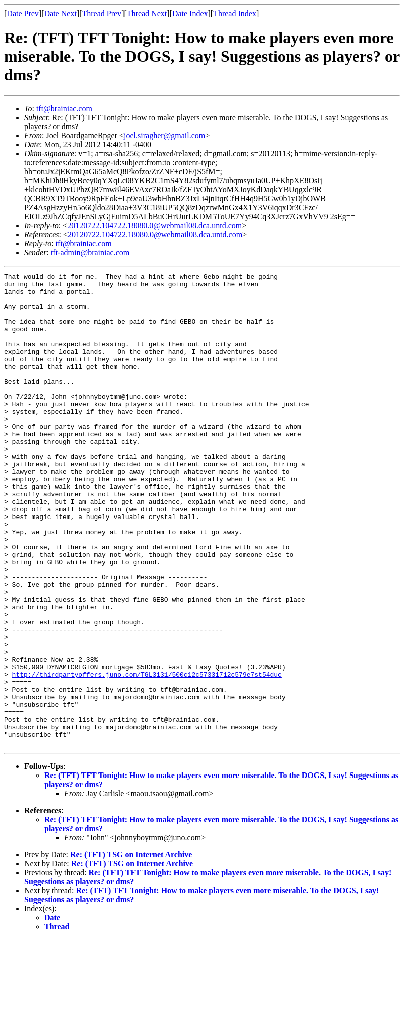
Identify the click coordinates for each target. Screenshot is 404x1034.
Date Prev (23, 13)
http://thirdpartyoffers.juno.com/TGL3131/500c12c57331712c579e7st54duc (147, 755)
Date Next (60, 13)
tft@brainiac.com (64, 108)
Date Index (190, 13)
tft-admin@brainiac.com (90, 252)
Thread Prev (101, 13)
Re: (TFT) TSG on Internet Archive (131, 949)
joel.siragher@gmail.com (164, 135)
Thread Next (147, 13)
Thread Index (234, 13)
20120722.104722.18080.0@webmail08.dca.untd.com (154, 225)
